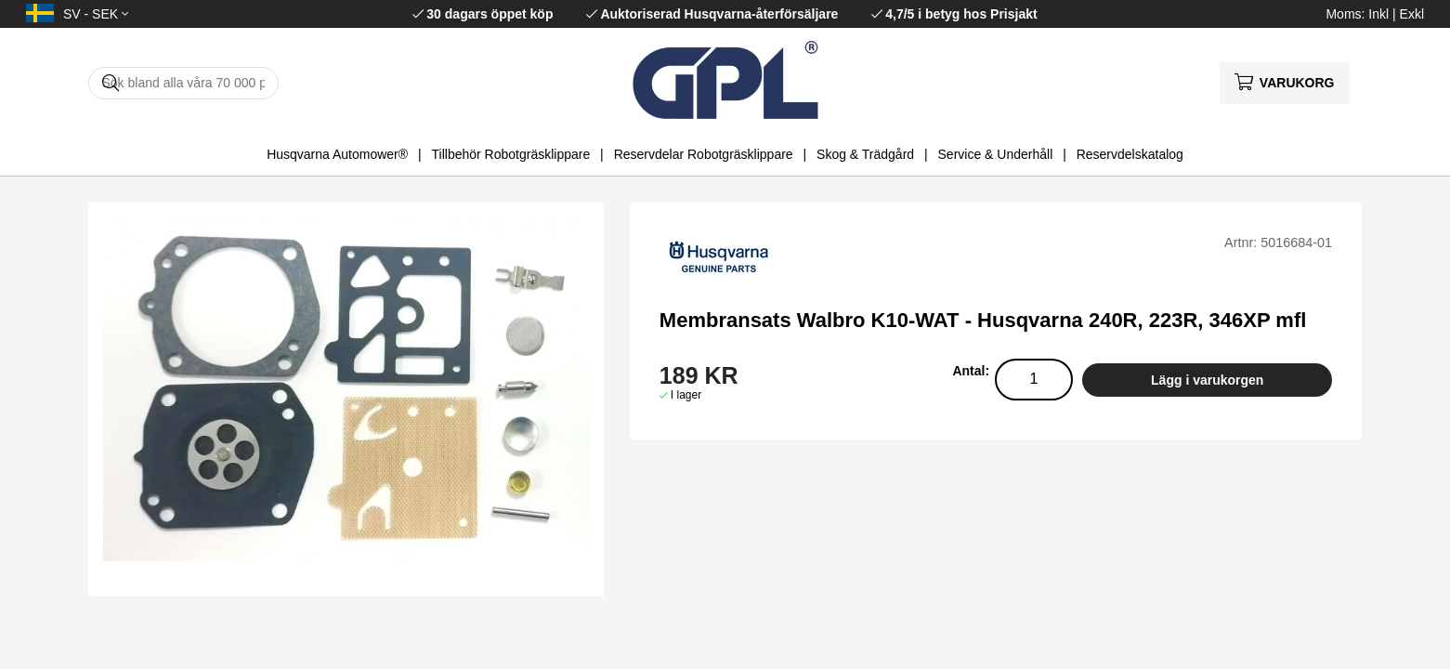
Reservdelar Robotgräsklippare (703, 154)
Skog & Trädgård (865, 154)
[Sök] (183, 83)
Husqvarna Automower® (337, 154)
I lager (686, 394)
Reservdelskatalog (1130, 154)
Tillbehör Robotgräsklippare (511, 154)
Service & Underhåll (995, 154)
